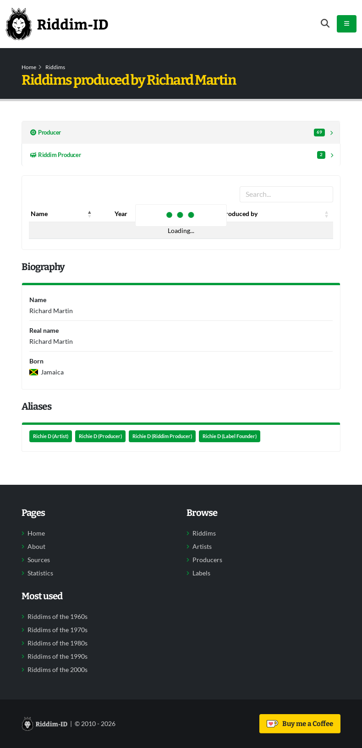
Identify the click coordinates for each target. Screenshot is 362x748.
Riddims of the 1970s (57, 630)
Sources (38, 560)
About (36, 546)
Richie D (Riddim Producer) (162, 436)
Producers (207, 560)
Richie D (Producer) (100, 436)
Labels (201, 573)
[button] (90, 213)
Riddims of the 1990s (57, 656)
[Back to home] (56, 23)
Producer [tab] (177, 132)
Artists (202, 546)
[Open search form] (325, 23)
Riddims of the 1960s (57, 616)
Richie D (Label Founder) (230, 436)
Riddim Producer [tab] (177, 155)
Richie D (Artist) (50, 436)
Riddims (55, 67)
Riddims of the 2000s (57, 669)
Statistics (40, 573)
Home (29, 67)
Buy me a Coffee (300, 724)
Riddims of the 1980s (57, 643)
